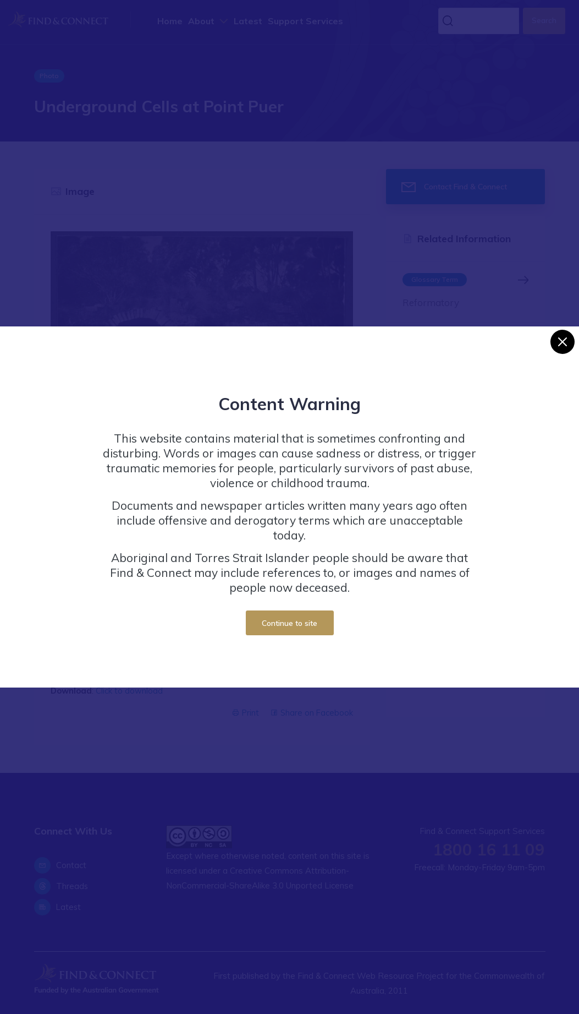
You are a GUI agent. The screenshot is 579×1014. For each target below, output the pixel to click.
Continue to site (289, 623)
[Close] (562, 342)
